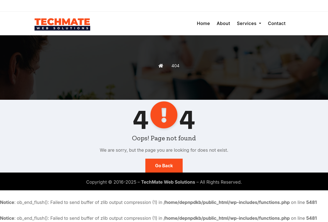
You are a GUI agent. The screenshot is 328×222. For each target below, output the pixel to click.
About (223, 23)
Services (249, 23)
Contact (277, 23)
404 (176, 65)
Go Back (164, 165)
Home (203, 23)
